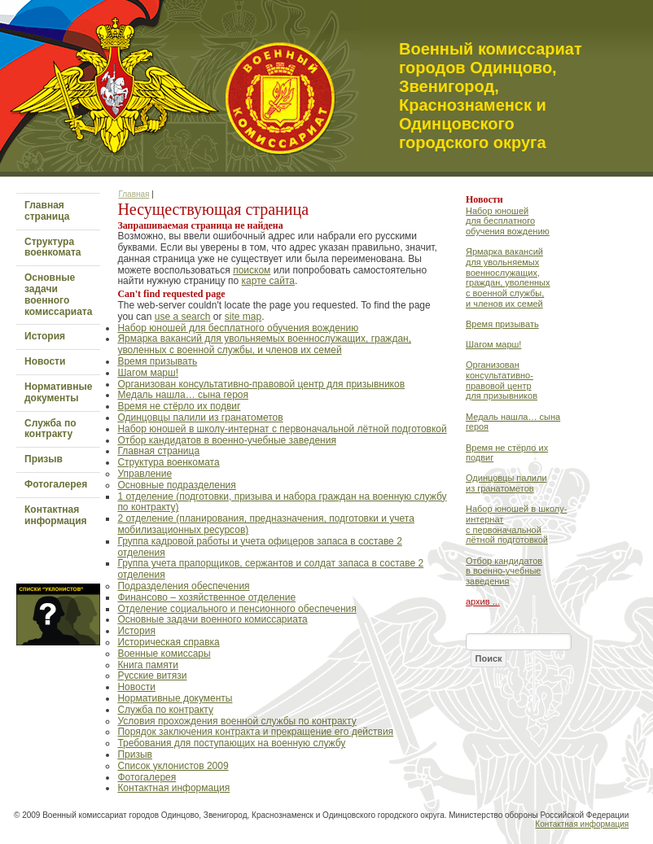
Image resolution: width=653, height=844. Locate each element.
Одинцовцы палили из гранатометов (200, 417)
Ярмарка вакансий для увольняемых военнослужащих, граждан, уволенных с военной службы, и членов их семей (264, 344)
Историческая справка (168, 642)
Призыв (43, 459)
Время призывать (157, 361)
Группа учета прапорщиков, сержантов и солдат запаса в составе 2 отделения (270, 569)
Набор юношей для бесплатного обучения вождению (237, 328)
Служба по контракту (50, 429)
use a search (183, 316)
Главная (133, 194)
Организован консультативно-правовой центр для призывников (261, 384)
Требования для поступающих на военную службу (231, 743)
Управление (144, 473)
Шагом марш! (147, 372)
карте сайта (268, 280)
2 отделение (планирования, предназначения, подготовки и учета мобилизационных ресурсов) (265, 524)
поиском (251, 270)
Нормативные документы (58, 392)
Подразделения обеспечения (183, 586)
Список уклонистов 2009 (172, 766)
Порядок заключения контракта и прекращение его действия (255, 731)
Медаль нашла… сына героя (182, 394)
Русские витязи (151, 675)
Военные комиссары (163, 653)
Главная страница (46, 210)
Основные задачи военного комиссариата (58, 294)
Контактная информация (55, 515)
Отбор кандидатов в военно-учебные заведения (226, 440)
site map (243, 316)
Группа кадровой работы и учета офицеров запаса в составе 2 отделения (259, 547)
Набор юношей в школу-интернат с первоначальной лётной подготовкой (281, 429)
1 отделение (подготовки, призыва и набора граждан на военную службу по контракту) (281, 502)
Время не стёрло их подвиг (178, 406)
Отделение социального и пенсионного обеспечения (236, 608)
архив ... (483, 601)
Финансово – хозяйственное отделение (206, 597)
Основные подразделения (176, 485)
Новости (44, 361)
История (44, 336)
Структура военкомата (52, 247)
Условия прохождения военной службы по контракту (236, 721)
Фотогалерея (55, 484)
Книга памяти (147, 665)
